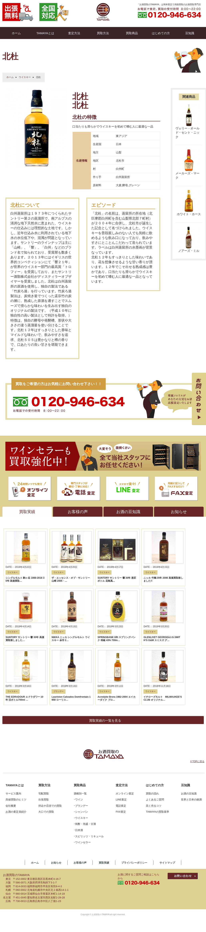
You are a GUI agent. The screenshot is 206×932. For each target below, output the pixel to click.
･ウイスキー (81, 829)
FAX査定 (121, 823)
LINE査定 (121, 811)
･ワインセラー (82, 854)
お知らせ (56, 874)
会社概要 (11, 817)
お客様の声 (80, 874)
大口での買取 (46, 823)
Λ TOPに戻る (197, 773)
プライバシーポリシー (134, 874)
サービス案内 (13, 805)
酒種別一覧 (80, 805)
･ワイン (78, 811)
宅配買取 (43, 805)
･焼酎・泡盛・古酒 (85, 836)
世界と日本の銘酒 (191, 811)
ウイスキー (25, 77)
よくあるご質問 (155, 811)
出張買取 (43, 811)
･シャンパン (81, 823)
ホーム (10, 77)
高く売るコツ (153, 817)
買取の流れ (152, 805)
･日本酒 (78, 842)
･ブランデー (81, 817)
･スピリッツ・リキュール (89, 848)
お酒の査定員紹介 (16, 823)
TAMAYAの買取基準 (157, 823)
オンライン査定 (125, 805)
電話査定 (121, 817)
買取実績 (104, 874)
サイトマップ (167, 874)
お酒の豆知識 (189, 805)
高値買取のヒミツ (16, 811)
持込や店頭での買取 (50, 817)
